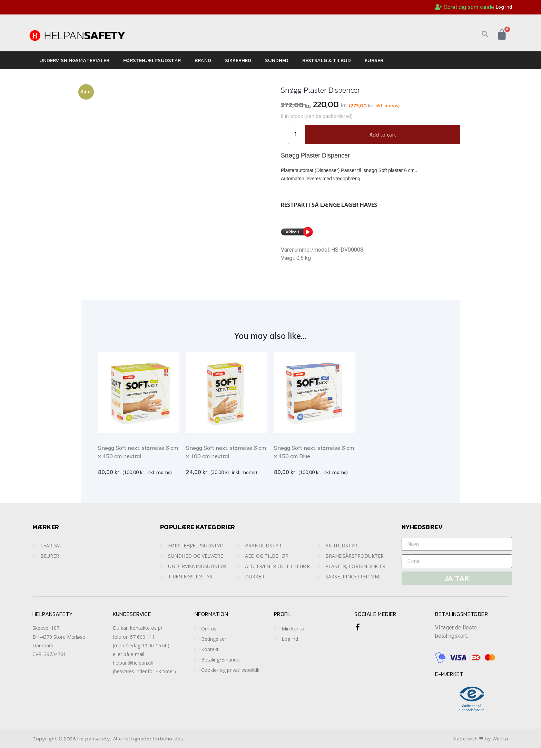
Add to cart (382, 134)
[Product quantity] (298, 134)
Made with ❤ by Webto (481, 738)
